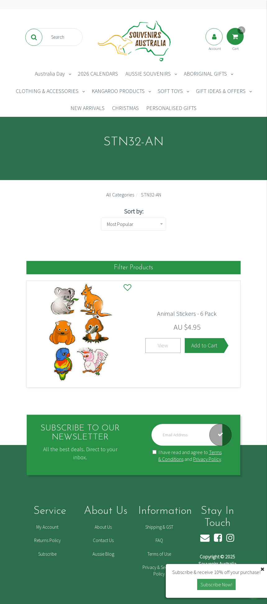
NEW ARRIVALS (87, 108)
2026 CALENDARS (98, 73)
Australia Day (50, 73)
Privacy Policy (207, 459)
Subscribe (47, 554)
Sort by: (133, 211)
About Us (103, 527)
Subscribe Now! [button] (216, 584)
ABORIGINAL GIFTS (205, 73)
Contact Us (103, 540)
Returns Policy (47, 540)
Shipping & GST (159, 527)
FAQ (159, 540)
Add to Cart (204, 345)
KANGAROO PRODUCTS (118, 91)
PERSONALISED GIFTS (171, 108)
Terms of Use (159, 554)
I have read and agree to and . (187, 455)
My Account (47, 527)
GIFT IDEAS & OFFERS (221, 91)
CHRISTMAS (125, 108)
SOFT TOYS (170, 91)
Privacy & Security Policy (159, 570)
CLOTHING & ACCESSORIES (47, 91)
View (163, 345)
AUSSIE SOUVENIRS (148, 73)
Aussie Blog (103, 554)
